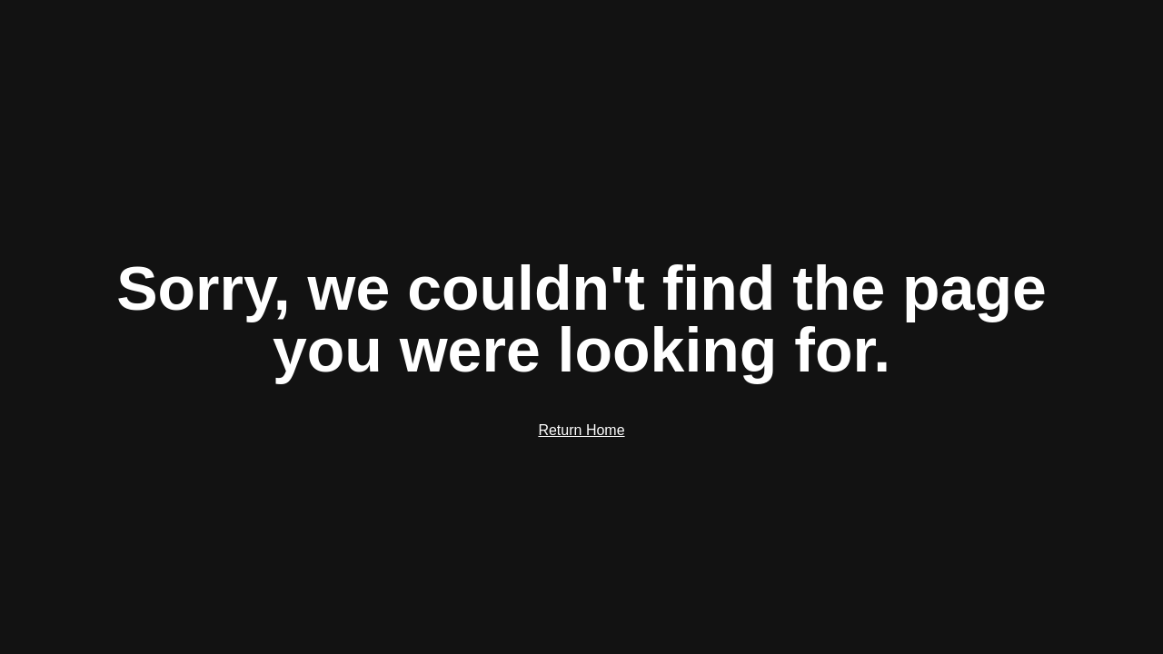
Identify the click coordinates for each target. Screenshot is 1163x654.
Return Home (581, 430)
